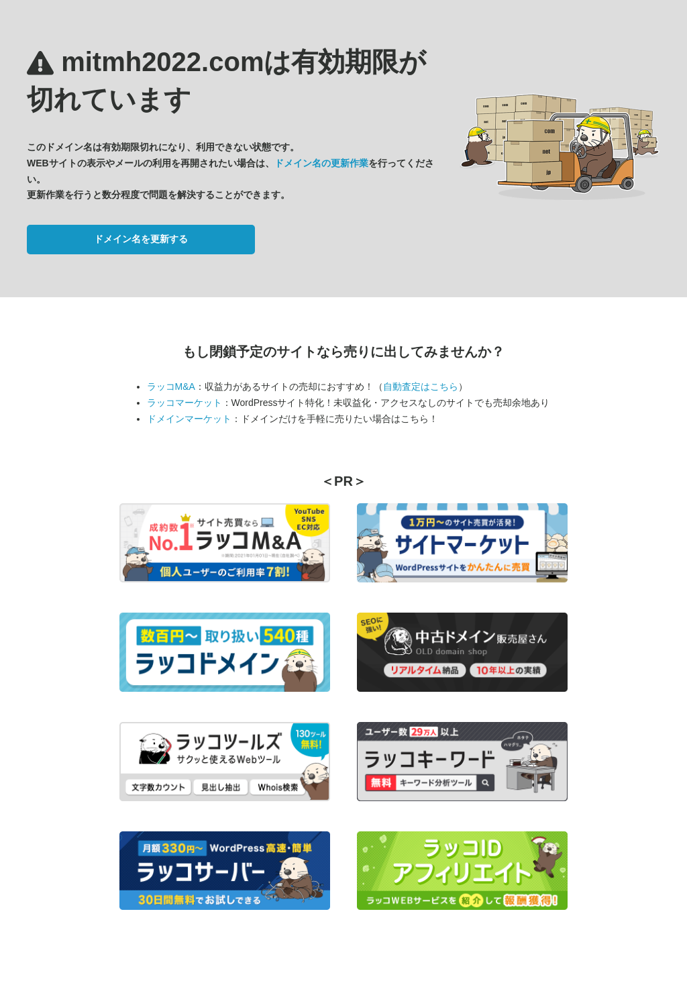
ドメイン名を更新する (141, 239)
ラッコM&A (171, 386)
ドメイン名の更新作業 (321, 163)
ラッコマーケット (184, 402)
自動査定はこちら (420, 386)
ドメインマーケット (189, 418)
